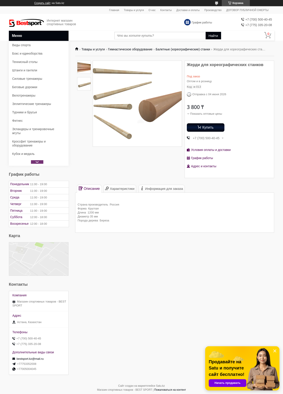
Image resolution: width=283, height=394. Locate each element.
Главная (114, 10)
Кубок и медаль (23, 154)
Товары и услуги (134, 10)
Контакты (166, 10)
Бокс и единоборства (27, 53)
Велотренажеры (23, 95)
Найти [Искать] (213, 36)
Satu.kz (160, 385)
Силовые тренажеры (27, 78)
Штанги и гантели (24, 70)
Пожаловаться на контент (170, 389)
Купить (208, 127)
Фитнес (17, 120)
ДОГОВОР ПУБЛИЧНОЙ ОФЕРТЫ (247, 10)
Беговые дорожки (24, 87)
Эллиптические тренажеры (31, 104)
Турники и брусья (24, 112)
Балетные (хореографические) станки (183, 49)
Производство (213, 10)
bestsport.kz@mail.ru (30, 358)
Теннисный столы (24, 62)
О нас (152, 10)
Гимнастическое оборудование (130, 49)
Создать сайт (42, 3)
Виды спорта (21, 45)
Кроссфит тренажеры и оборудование (29, 143)
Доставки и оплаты (188, 10)
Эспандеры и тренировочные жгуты (33, 131)
